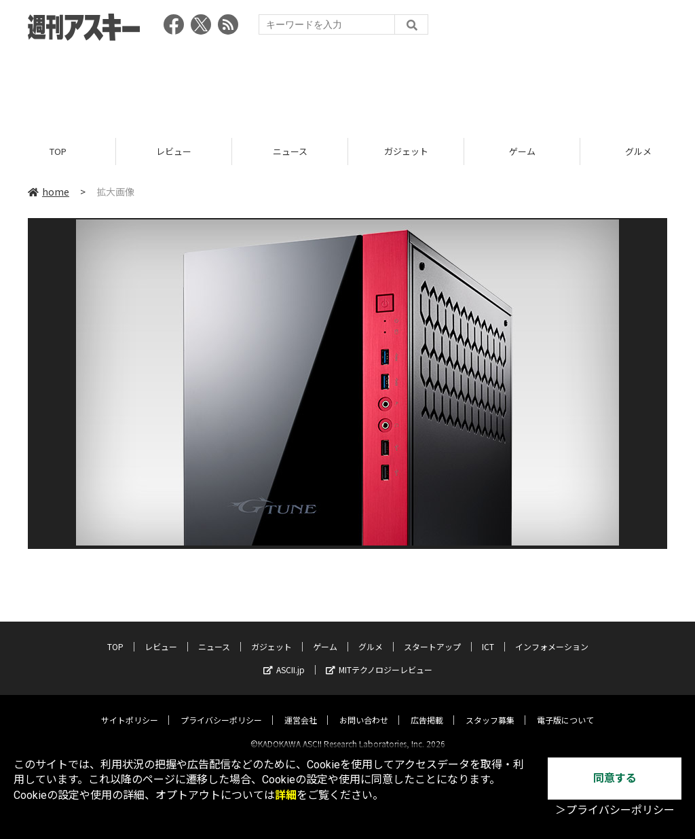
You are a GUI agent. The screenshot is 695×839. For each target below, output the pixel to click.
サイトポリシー (129, 708)
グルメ (370, 635)
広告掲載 (427, 708)
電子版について (565, 708)
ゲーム (522, 151)
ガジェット (406, 151)
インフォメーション (551, 635)
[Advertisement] (347, 84)
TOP (58, 151)
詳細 (286, 795)
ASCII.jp (284, 658)
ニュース (290, 151)
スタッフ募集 (490, 708)
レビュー (173, 151)
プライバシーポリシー (221, 708)
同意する (615, 778)
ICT (488, 635)
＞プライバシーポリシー (615, 810)
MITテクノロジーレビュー (379, 658)
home (48, 191)
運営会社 (300, 708)
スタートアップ (432, 635)
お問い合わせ (363, 708)
